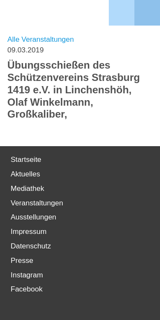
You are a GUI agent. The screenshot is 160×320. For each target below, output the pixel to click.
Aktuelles (25, 174)
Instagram (27, 275)
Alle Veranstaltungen (40, 39)
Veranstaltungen (37, 203)
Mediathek (27, 189)
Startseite (26, 160)
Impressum (29, 232)
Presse (22, 261)
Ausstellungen (33, 217)
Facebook (27, 289)
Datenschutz (31, 246)
